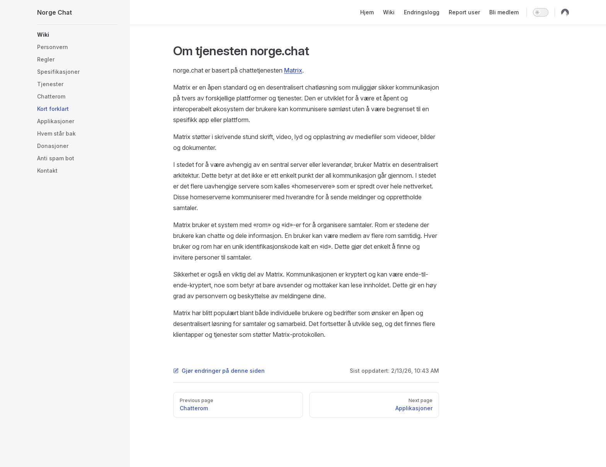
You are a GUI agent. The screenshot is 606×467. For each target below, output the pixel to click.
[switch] (540, 12)
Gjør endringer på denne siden (219, 370)
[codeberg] (565, 12)
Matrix (293, 70)
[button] (77, 35)
